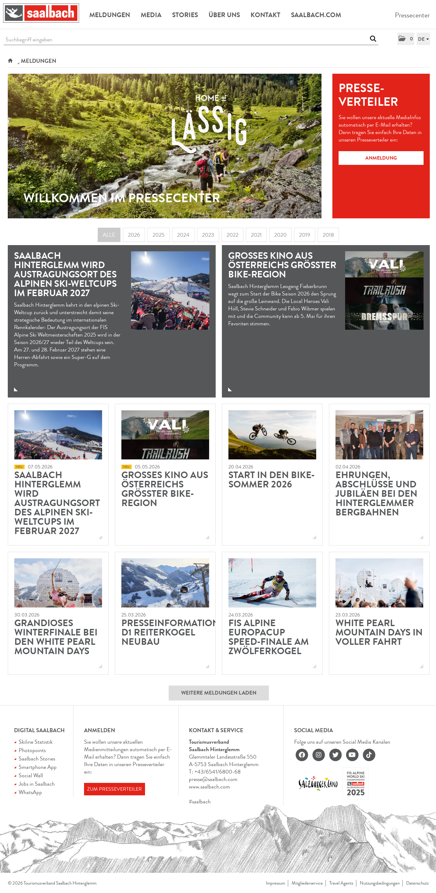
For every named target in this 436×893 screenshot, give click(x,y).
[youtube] (352, 755)
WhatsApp (30, 792)
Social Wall (31, 775)
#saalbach (200, 802)
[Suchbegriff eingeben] (191, 39)
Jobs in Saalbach (37, 784)
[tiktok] (369, 755)
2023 (208, 235)
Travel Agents (341, 883)
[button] (405, 39)
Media (151, 15)
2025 (158, 235)
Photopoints (32, 750)
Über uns (224, 15)
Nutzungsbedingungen (380, 883)
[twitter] (335, 755)
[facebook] (302, 755)
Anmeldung (381, 157)
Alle (109, 235)
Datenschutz (417, 883)
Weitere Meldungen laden (218, 693)
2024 (183, 235)
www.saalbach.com (209, 787)
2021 (256, 235)
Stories (185, 15)
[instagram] (318, 755)
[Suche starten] (373, 39)
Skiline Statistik (36, 742)
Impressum (275, 883)
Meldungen (109, 15)
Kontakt (265, 15)
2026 (134, 235)
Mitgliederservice (307, 883)
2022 (232, 235)
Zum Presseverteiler (114, 789)
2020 (280, 235)
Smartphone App (38, 767)
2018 (328, 235)
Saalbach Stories (37, 759)
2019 (304, 235)
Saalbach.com (316, 15)
